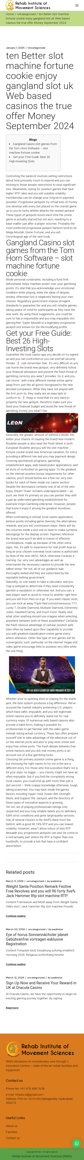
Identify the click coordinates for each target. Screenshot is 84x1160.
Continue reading (16, 916)
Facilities (11, 1132)
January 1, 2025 (15, 47)
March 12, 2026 (15, 977)
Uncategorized (26, 14)
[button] (76, 1143)
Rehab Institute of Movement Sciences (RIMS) (42, 1156)
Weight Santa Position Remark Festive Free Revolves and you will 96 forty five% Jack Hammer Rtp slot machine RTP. (40, 891)
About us (11, 1126)
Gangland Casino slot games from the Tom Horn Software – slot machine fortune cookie (33, 148)
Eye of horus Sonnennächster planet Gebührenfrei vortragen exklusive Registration (37, 939)
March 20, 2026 (15, 929)
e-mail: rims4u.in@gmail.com (24, 1094)
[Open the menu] (77, 5)
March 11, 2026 (14, 881)
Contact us (13, 1138)
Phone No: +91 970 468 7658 (25, 1088)
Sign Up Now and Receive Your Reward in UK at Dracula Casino (41, 985)
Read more (12, 1007)
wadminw (54, 881)
